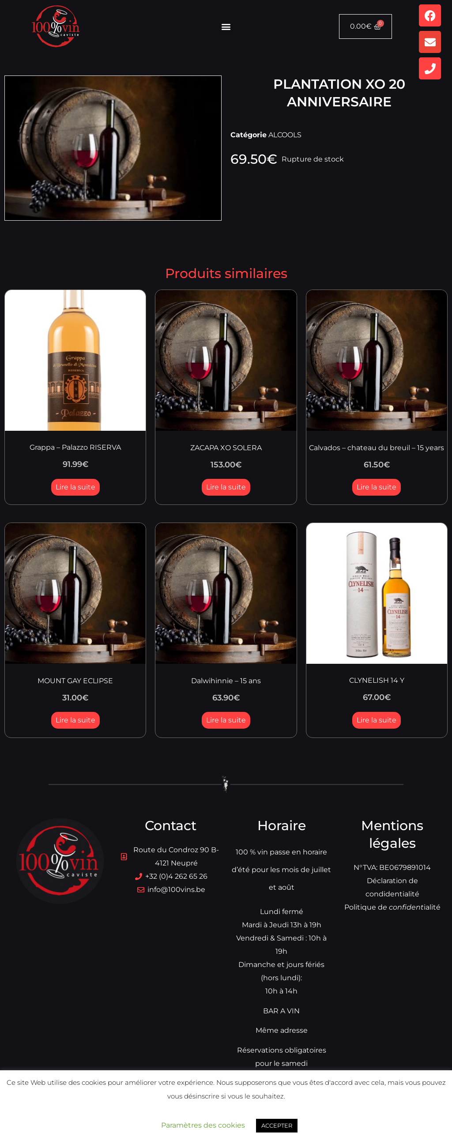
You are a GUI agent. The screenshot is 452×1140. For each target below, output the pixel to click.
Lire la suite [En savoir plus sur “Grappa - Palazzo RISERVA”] (75, 487)
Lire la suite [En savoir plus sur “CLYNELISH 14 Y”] (376, 720)
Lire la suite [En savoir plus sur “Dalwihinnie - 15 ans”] (226, 720)
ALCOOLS (284, 135)
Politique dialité (392, 907)
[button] (226, 26)
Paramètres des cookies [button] (203, 1125)
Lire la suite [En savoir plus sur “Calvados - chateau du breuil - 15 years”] (376, 487)
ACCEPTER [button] (276, 1125)
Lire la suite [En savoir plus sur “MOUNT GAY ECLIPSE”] (75, 720)
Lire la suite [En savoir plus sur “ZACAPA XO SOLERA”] (226, 487)
